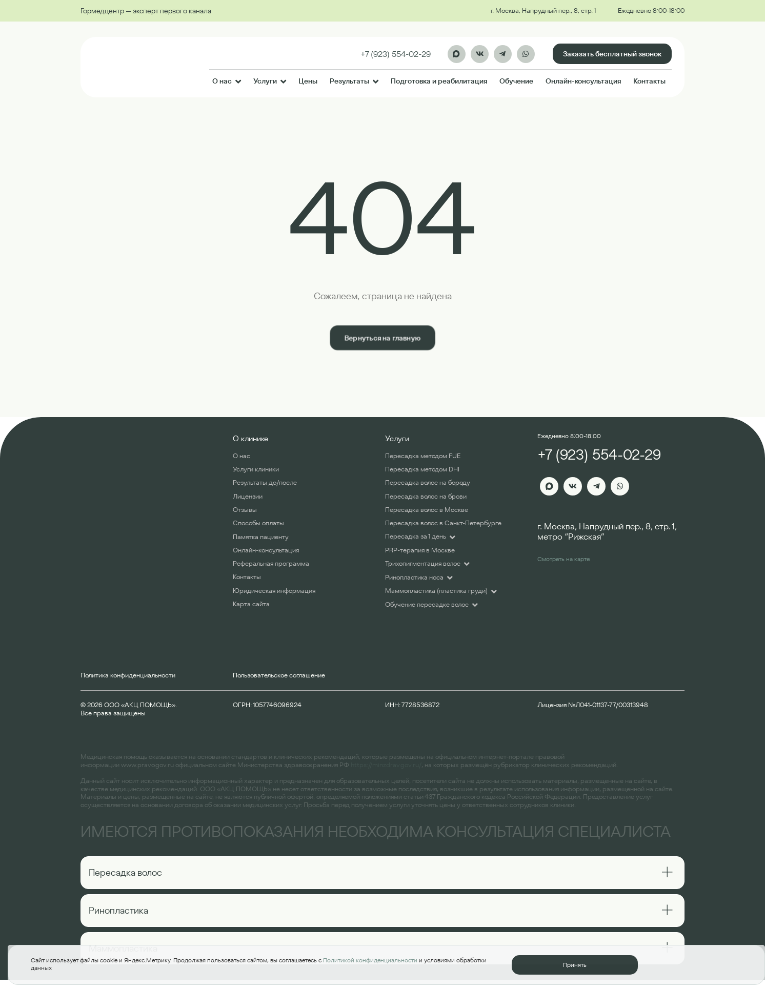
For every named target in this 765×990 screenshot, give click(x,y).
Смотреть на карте (563, 559)
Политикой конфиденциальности (370, 960)
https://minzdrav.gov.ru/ (386, 764)
